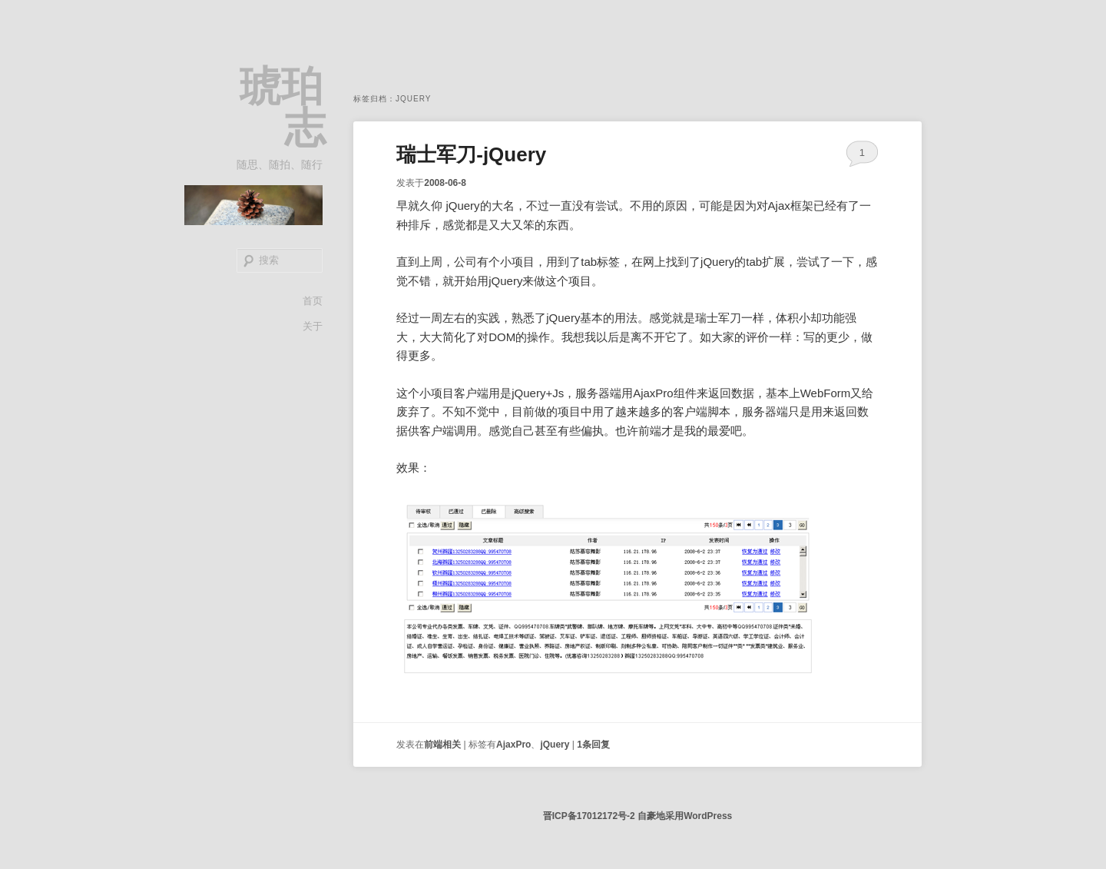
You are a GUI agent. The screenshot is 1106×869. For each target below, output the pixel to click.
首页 (313, 301)
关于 (313, 326)
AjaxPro (513, 744)
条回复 (593, 744)
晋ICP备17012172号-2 (589, 816)
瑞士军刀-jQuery (471, 154)
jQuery (554, 744)
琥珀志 (283, 107)
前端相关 (442, 744)
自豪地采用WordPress (684, 816)
